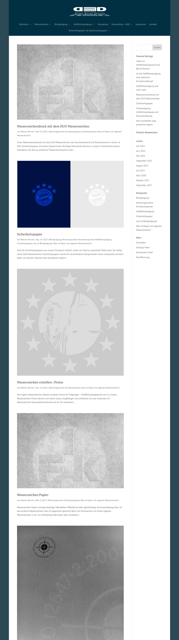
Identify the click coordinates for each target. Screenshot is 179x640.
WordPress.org (143, 257)
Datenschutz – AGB (120, 24)
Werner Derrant (27, 131)
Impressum (141, 24)
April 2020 (141, 175)
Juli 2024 (140, 146)
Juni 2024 (140, 151)
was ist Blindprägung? (43, 243)
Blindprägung (61, 24)
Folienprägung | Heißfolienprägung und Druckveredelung (147, 112)
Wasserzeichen (41, 24)
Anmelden (141, 242)
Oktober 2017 (142, 180)
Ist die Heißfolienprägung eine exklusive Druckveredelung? (148, 77)
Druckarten (103, 24)
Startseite (23, 24)
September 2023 (144, 160)
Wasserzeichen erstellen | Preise (40, 382)
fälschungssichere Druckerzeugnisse (65, 131)
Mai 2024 (140, 155)
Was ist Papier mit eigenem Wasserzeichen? (72, 243)
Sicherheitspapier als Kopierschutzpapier (88, 31)
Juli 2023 (140, 170)
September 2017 (144, 185)
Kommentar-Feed (144, 252)
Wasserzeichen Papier (32, 495)
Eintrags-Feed (142, 247)
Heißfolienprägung (83, 24)
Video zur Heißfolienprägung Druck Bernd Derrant (148, 65)
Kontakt (153, 24)
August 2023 (142, 165)
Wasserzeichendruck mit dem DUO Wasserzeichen (53, 126)
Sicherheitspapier (89, 131)
